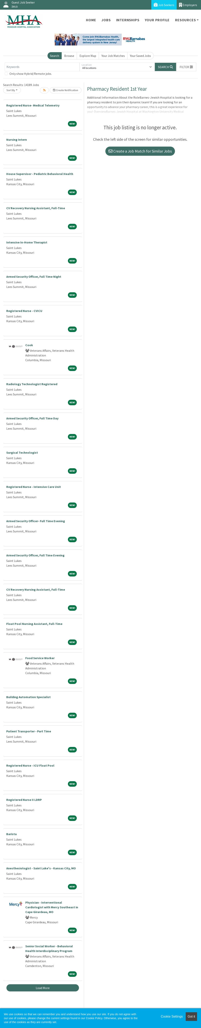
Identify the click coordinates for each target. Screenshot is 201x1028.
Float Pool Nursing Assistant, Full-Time (34, 624)
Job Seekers (164, 4)
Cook (29, 345)
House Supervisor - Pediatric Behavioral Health (39, 174)
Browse (69, 56)
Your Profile (157, 20)
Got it (191, 1016)
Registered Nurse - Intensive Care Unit (33, 487)
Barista (11, 834)
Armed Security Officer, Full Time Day (32, 418)
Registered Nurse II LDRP (24, 800)
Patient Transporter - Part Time (28, 731)
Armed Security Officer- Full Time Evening (35, 521)
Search (54, 56)
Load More (43, 988)
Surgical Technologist (22, 452)
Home (91, 20)
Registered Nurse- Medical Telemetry (32, 105)
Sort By (10, 90)
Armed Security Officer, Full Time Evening (35, 555)
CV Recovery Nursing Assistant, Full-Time (35, 208)
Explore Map (87, 56)
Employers (188, 4)
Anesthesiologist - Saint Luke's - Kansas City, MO (41, 868)
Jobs (106, 20)
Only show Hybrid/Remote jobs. (30, 74)
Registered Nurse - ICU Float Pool (30, 765)
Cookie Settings (172, 1016)
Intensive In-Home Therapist (26, 242)
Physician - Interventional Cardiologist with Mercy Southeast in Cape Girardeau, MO (51, 907)
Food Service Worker (40, 658)
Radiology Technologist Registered (31, 384)
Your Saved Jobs (140, 56)
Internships (127, 20)
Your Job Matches (113, 56)
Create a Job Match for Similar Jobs (140, 151)
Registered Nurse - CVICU (24, 311)
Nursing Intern (16, 140)
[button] (186, 67)
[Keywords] (42, 67)
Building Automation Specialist (28, 697)
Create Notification (65, 90)
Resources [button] (185, 20)
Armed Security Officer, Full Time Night (33, 277)
